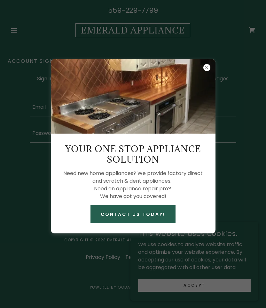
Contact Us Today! (133, 214)
